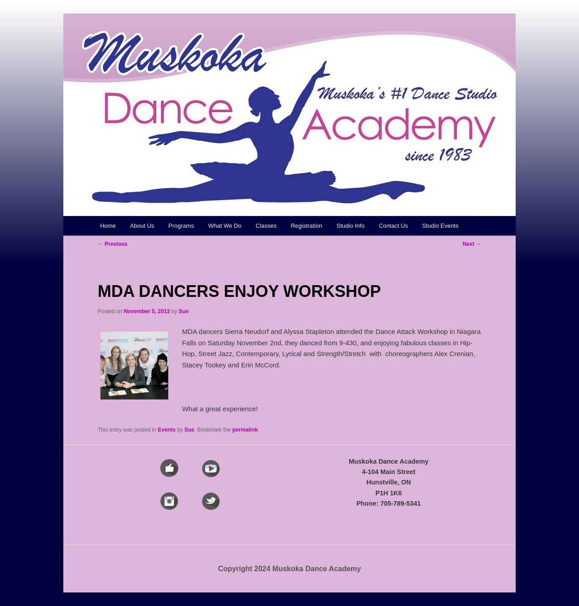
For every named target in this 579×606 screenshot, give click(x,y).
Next (472, 244)
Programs (181, 225)
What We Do (224, 225)
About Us (142, 225)
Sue (184, 311)
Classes (266, 225)
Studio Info (351, 225)
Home (108, 225)
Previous (113, 244)
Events (167, 430)
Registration (306, 225)
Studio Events (440, 225)
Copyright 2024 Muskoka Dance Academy (289, 569)
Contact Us (393, 225)
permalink (245, 430)
